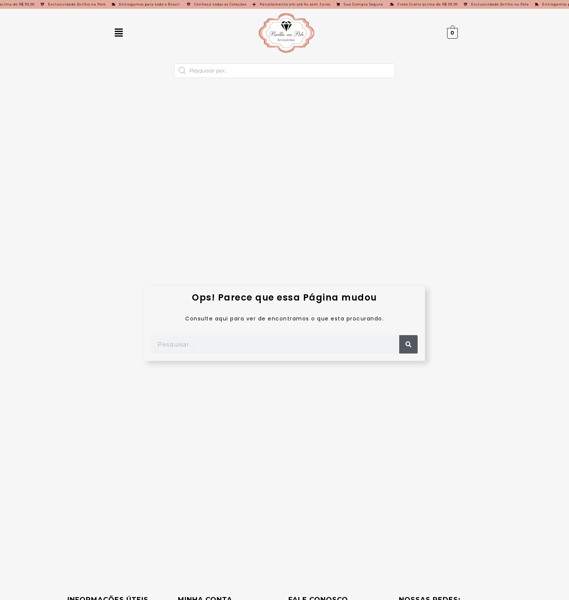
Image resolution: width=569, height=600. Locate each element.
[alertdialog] (284, 4)
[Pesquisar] (408, 344)
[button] (118, 33)
